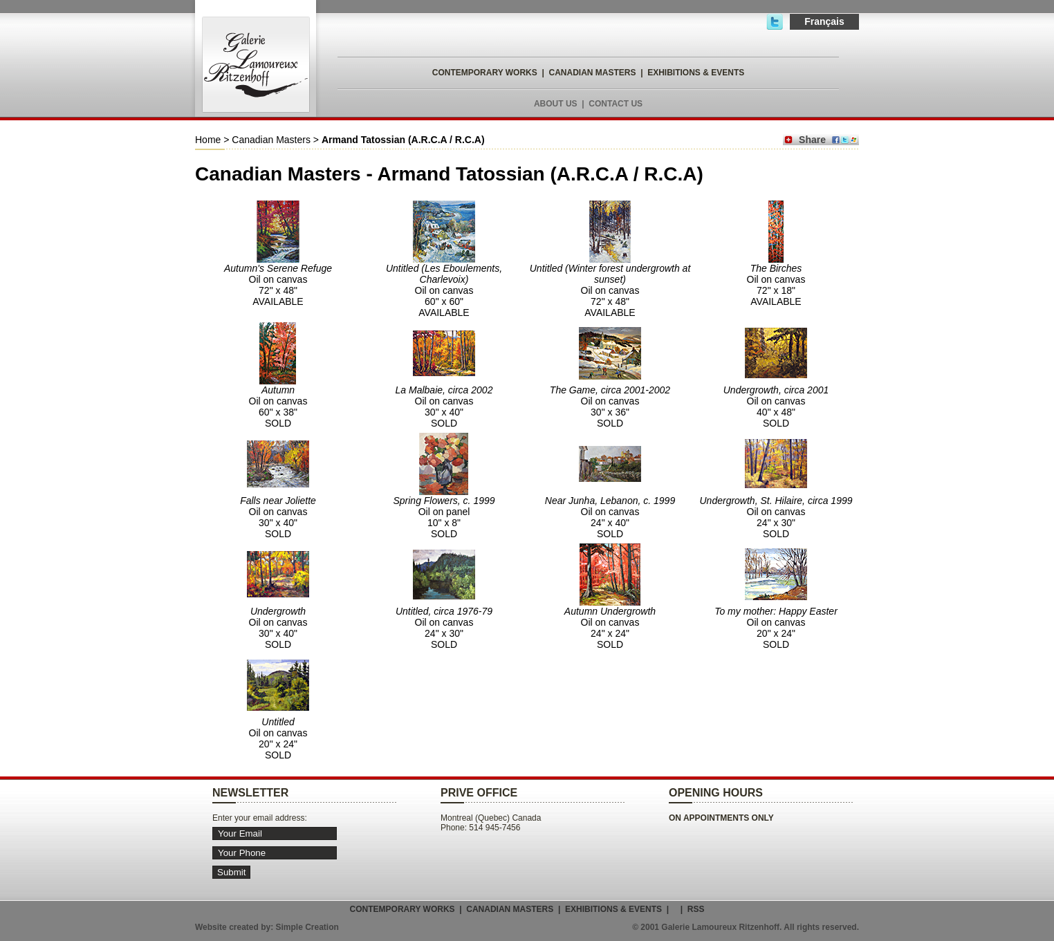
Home (208, 139)
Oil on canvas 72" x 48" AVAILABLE (278, 285)
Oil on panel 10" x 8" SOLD (443, 517)
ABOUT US (555, 104)
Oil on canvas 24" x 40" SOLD (610, 517)
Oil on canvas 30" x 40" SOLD (444, 406)
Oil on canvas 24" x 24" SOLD (610, 628)
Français (824, 21)
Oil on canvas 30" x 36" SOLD (610, 406)
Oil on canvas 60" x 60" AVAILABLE (444, 290)
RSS (696, 909)
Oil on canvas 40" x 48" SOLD (776, 406)
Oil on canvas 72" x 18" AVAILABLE (776, 285)
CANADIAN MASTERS (592, 72)
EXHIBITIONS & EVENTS (695, 72)
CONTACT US (615, 104)
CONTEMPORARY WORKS (484, 72)
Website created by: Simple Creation (267, 927)
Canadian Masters (271, 139)
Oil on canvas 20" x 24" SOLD (776, 628)
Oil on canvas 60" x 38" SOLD (278, 406)
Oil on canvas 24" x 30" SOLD (776, 517)
